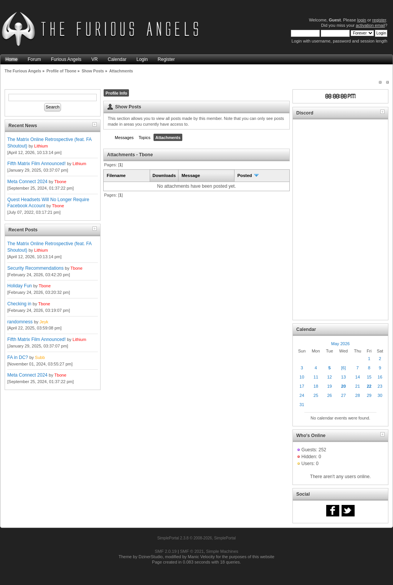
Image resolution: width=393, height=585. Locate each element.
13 (343, 377)
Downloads (164, 175)
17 (301, 386)
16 (380, 377)
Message (191, 175)
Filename (116, 175)
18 (316, 386)
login (361, 20)
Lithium (41, 146)
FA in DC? (17, 357)
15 (369, 377)
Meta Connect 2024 (27, 181)
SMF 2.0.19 (166, 551)
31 (301, 404)
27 (343, 395)
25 (316, 395)
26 (329, 395)
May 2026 (340, 343)
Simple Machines (222, 551)
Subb (40, 357)
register (379, 20)
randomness (20, 321)
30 (380, 395)
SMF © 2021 (192, 551)
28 (357, 395)
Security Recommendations (35, 268)
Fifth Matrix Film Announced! (36, 163)
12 (329, 377)
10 (301, 377)
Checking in (19, 303)
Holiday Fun (19, 285)
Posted (248, 175)
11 (316, 377)
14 (357, 377)
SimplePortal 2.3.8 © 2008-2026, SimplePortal (196, 538)
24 (301, 395)
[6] (343, 367)
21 (357, 386)
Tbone (60, 181)
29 (369, 395)
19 (329, 386)
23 (380, 386)
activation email (370, 25)
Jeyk (44, 322)
